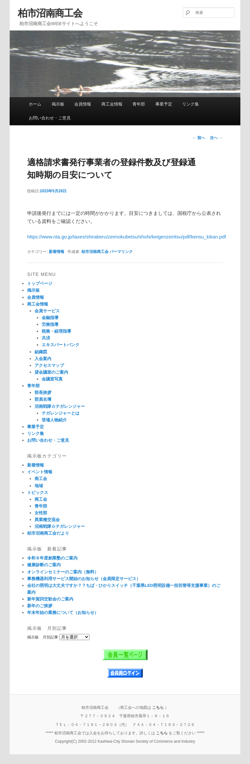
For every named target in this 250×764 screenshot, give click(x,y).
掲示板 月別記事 (42, 637)
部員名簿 (43, 399)
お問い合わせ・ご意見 (50, 118)
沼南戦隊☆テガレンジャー (60, 406)
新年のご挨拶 (39, 605)
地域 (39, 485)
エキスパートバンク (60, 344)
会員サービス (47, 310)
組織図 (41, 351)
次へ (216, 138)
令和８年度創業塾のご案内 (52, 558)
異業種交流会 (47, 519)
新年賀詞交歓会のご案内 (50, 599)
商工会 (41, 478)
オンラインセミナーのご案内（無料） (63, 571)
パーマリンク (121, 251)
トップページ (39, 283)
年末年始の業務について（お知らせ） (63, 612)
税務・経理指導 (56, 331)
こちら (158, 707)
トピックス (37, 492)
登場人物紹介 (54, 419)
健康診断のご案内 (44, 564)
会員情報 (82, 104)
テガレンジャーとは (60, 413)
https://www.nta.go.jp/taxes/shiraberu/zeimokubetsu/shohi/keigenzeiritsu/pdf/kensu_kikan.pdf (126, 236)
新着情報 (56, 251)
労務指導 (50, 324)
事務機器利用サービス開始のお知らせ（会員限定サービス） (84, 578)
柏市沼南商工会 (50, 13)
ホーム (35, 104)
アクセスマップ (49, 365)
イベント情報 (39, 471)
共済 (46, 338)
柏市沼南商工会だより (48, 533)
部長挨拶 (43, 392)
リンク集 (190, 104)
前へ (199, 138)
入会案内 (43, 358)
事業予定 (163, 104)
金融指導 (50, 317)
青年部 (138, 104)
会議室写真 (52, 379)
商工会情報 (111, 104)
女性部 (41, 512)
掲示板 (58, 104)
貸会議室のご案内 (51, 372)
